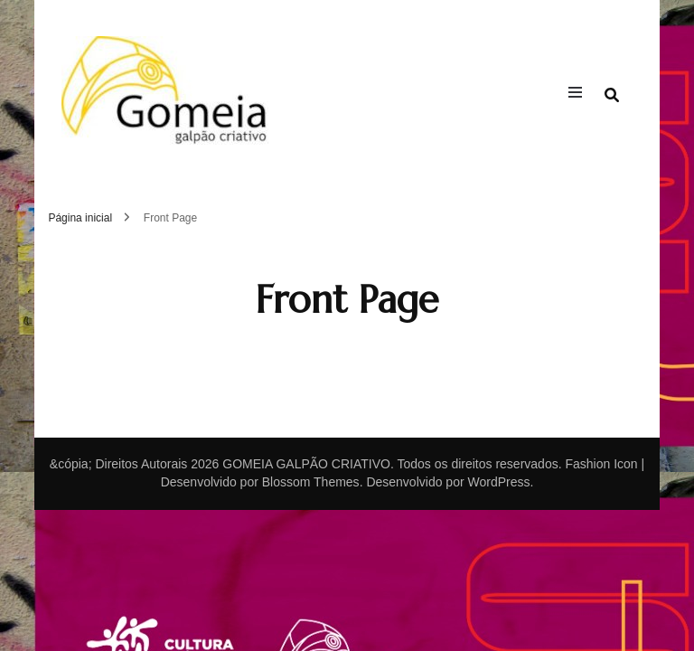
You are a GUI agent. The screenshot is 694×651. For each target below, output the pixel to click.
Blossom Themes (311, 482)
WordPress (498, 482)
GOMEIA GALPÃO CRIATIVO (306, 464)
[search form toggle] (612, 95)
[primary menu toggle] (579, 95)
